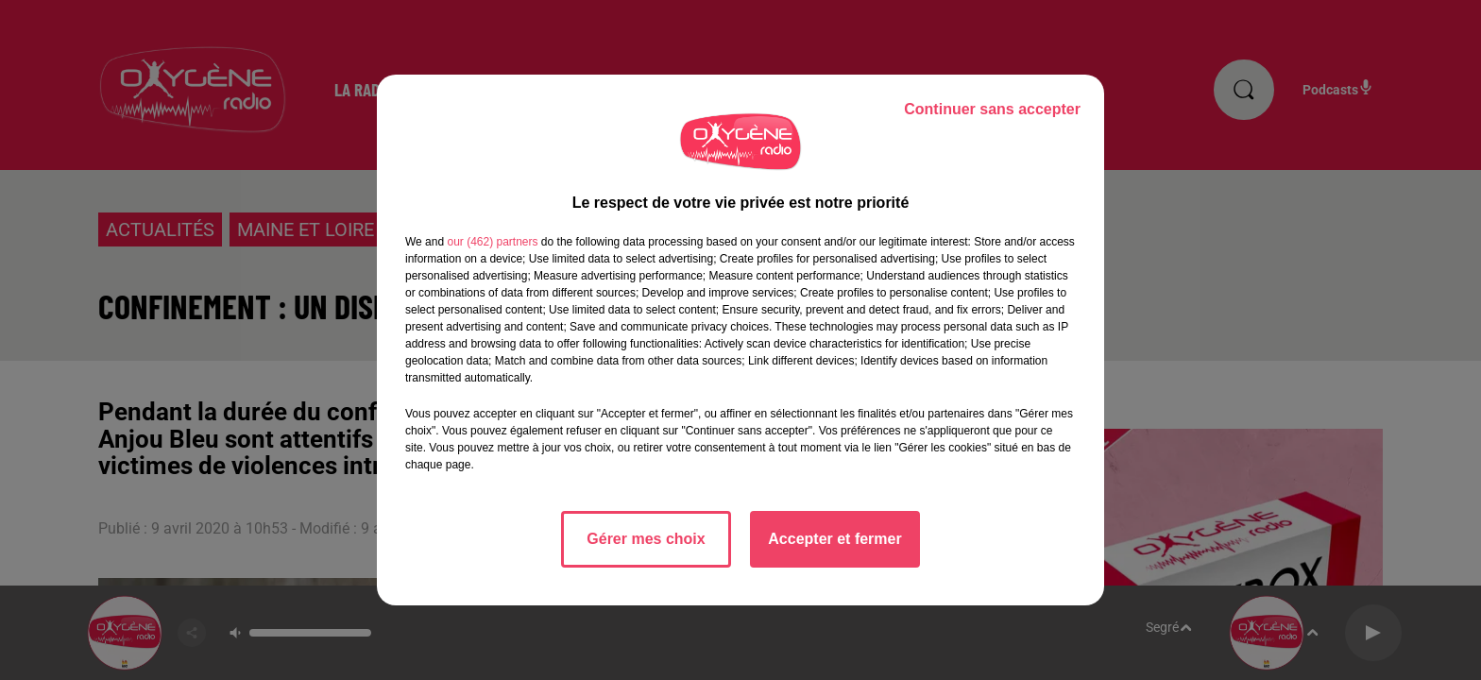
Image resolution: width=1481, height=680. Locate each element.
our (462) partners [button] (492, 241)
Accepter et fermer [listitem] (834, 539)
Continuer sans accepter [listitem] (992, 109)
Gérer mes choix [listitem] (646, 539)
